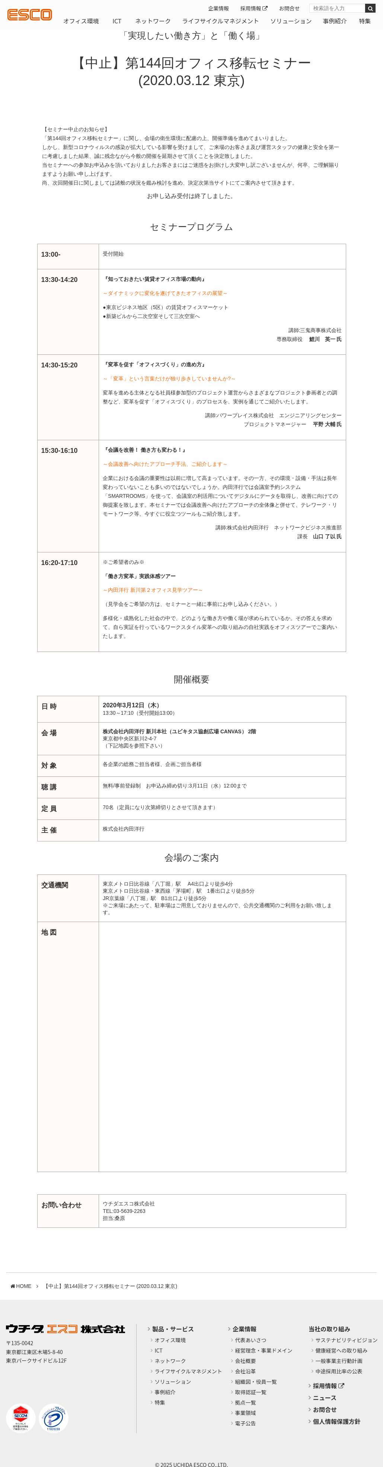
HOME (23, 1286)
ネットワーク (153, 20)
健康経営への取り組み (342, 1350)
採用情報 (254, 8)
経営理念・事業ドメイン (264, 1350)
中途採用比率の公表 (339, 1371)
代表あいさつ (250, 1340)
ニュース (324, 1397)
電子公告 (245, 1423)
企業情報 (218, 8)
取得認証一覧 (250, 1392)
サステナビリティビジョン (347, 1340)
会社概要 (245, 1361)
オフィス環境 (81, 20)
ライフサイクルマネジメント (220, 20)
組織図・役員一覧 (256, 1382)
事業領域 (245, 1413)
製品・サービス (173, 1329)
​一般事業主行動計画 (339, 1361)
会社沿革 (245, 1371)
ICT (116, 20)
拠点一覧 (245, 1402)
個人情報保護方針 (337, 1421)
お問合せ (289, 8)
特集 (365, 20)
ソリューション (291, 20)
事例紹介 (335, 20)
